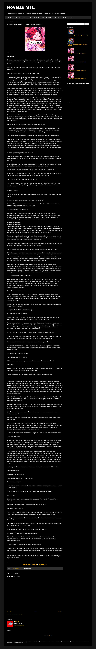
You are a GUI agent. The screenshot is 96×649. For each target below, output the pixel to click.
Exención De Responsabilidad (65, 17)
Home (35, 611)
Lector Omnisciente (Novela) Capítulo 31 (77, 53)
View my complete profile (19, 625)
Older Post (60, 611)
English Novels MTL (51, 17)
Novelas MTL (21, 7)
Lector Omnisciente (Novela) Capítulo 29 (77, 70)
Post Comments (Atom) (17, 614)
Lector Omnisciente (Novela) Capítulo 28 (77, 78)
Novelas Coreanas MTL (11, 17)
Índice (34, 564)
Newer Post (9, 611)
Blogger (50, 635)
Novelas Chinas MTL (39, 17)
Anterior (27, 564)
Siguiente (42, 564)
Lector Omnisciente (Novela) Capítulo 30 (77, 62)
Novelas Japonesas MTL (26, 17)
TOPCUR (17, 621)
